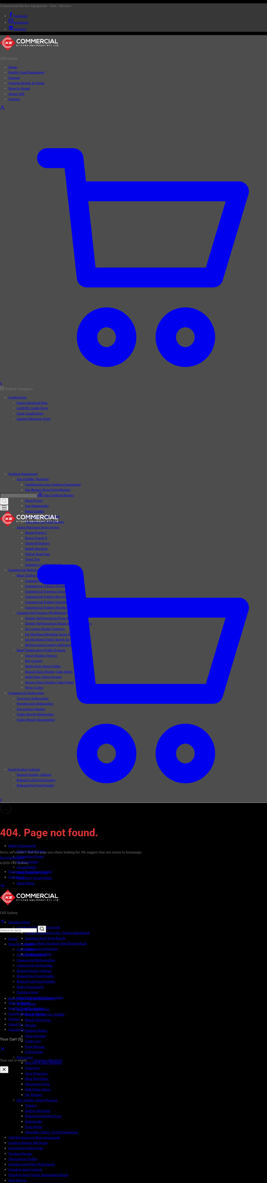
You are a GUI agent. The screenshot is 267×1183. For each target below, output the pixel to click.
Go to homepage (12, 857)
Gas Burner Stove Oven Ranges (48, 489)
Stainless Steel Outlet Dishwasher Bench (38, 1175)
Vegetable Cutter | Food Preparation (51, 1132)
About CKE (16, 93)
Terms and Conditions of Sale (30, 871)
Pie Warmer (33, 1094)
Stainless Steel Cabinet (25, 1169)
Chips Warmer (35, 1036)
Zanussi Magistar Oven (33, 418)
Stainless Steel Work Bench (45, 938)
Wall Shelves (17, 1180)
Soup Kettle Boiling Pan (25, 1148)
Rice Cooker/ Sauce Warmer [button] (37, 1100)
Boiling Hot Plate (37, 1110)
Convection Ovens (30, 856)
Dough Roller (26, 867)
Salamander (34, 1121)
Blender (31, 1025)
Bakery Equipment (30, 987)
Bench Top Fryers (38, 1020)
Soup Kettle (33, 1127)
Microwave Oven (37, 1084)
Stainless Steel (27, 992)
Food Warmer (35, 1046)
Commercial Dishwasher (35, 965)
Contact (14, 99)
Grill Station (34, 1052)
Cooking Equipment (31, 954)
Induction (32, 1068)
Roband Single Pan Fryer (43, 1116)
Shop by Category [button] (21, 944)
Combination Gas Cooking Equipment (53, 484)
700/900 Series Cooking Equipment (34, 1137)
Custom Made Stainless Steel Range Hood (56, 943)
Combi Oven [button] (17, 397)
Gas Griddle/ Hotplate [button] (33, 479)
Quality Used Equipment (26, 72)
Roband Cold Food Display (36, 981)
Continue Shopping (48, 1060)
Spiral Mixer (26, 883)
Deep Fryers (34, 500)
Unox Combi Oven (30, 413)
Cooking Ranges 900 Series (28, 1142)
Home (12, 67)
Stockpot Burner (20, 1153)
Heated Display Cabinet (34, 970)
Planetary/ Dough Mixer (34, 877)
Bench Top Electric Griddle (44, 1014)
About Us (15, 1024)
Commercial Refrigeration (36, 960)
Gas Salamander (37, 505)
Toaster (30, 1105)
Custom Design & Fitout (26, 83)
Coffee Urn (33, 1041)
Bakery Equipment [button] (22, 845)
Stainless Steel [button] (19, 922)
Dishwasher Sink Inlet (41, 949)
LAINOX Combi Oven (32, 408)
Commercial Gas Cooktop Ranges (49, 495)
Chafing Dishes (36, 1030)
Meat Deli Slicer (36, 1078)
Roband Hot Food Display (35, 976)
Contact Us (16, 877)
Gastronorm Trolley (22, 1158)
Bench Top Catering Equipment (40, 997)
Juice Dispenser (36, 1073)
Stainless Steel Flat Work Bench (31, 1164)
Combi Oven (26, 949)
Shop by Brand (19, 88)
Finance (14, 77)
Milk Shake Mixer (38, 1089)
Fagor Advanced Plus (32, 402)
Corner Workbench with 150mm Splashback (57, 932)
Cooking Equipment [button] (23, 473)
